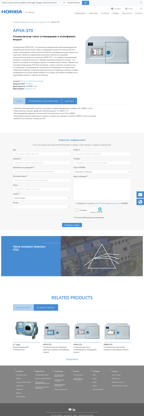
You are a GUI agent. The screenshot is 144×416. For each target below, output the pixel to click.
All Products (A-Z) (21, 375)
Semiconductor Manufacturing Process (42, 383)
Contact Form (116, 378)
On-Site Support (78, 375)
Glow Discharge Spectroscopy (59, 376)
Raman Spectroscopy (61, 389)
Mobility (25, 22)
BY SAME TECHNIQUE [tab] (46, 308)
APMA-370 (108, 344)
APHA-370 (78, 344)
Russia (130, 9)
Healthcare (19, 389)
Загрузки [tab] (69, 101)
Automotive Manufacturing (43, 378)
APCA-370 (47, 344)
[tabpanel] (72, 256)
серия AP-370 (44, 22)
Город (15, 185)
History (95, 385)
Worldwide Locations (118, 382)
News (94, 375)
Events (95, 378)
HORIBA (16, 22)
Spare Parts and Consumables (78, 379)
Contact (138, 14)
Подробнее (72, 359)
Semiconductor (21, 396)
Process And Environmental (32, 81)
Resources (127, 14)
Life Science (20, 385)
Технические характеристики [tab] (43, 101)
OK (85, 3)
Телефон (77, 159)
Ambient (29, 84)
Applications (80, 14)
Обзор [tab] (19, 101)
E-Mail (77, 150)
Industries (93, 14)
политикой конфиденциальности (108, 203)
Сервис (115, 14)
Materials (19, 393)
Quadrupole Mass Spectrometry (59, 385)
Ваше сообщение (81, 176)
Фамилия (17, 159)
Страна (16, 194)
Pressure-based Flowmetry (59, 380)
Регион (15, 203)
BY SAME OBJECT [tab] (23, 308)
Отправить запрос (72, 225)
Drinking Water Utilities (42, 375)
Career (94, 382)
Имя (14, 150)
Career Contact (116, 375)
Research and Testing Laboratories (41, 388)
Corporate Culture (98, 389)
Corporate (117, 9)
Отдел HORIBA (79, 167)
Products (105, 14)
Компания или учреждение (24, 167)
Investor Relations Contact (120, 385)
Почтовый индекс (20, 176)
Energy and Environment (23, 382)
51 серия (16, 344)
